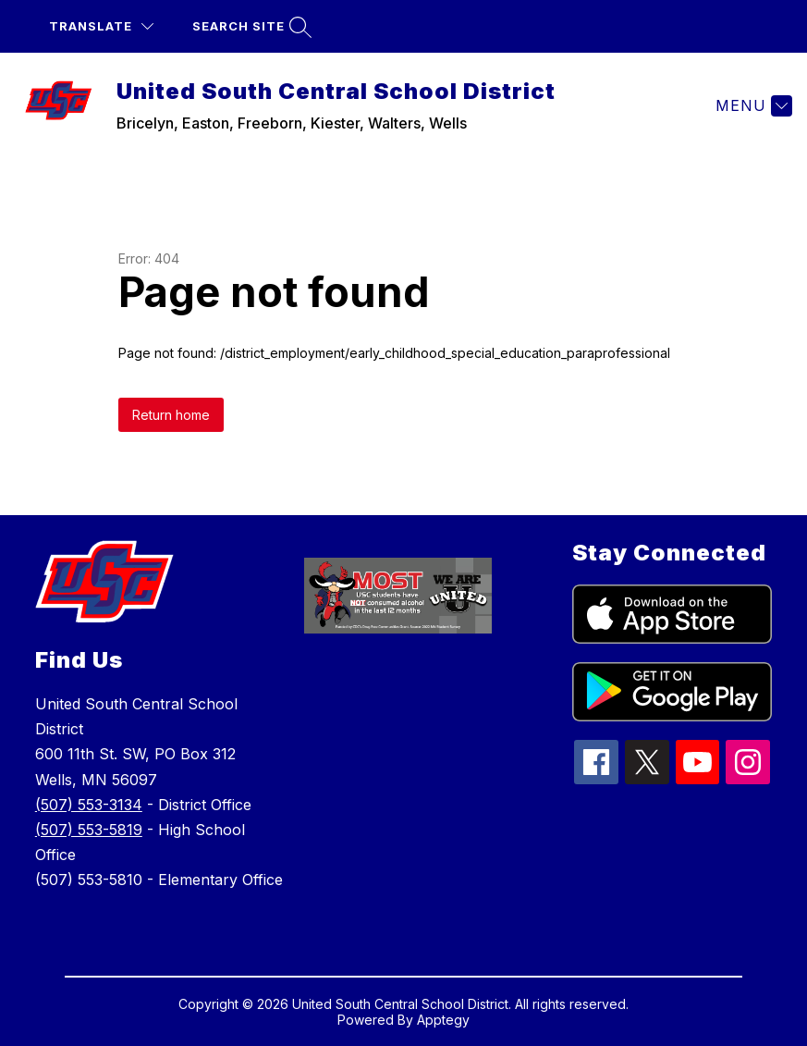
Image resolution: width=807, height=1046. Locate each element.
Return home (171, 415)
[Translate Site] (101, 26)
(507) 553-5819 (88, 829)
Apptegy (443, 1020)
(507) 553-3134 (88, 804)
